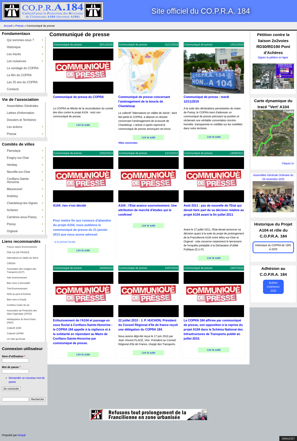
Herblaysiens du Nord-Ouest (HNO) (21, 321)
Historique (25, 47)
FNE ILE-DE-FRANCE (18, 252)
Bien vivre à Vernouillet (18, 283)
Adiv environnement (17, 277)
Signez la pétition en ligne (273, 57)
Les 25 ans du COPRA (22, 82)
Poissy (25, 224)
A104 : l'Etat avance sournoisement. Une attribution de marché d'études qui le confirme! (147, 210)
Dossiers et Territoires (21, 119)
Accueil (8, 25)
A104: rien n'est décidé (69, 205)
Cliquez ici (288, 163)
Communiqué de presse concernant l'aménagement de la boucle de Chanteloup (144, 101)
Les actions (25, 126)
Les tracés (25, 54)
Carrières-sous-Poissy (25, 217)
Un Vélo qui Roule (16, 339)
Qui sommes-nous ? (25, 40)
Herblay (25, 164)
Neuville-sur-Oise (25, 171)
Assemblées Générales (22, 105)
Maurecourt (25, 189)
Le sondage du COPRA (23, 68)
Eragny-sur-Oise (25, 157)
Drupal (21, 435)
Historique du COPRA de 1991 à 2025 (273, 247)
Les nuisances (25, 61)
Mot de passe (11, 367)
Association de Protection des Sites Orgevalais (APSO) (22, 312)
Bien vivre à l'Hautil (16, 299)
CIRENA (11, 263)
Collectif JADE (14, 328)
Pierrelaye (25, 150)
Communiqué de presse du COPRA (78, 97)
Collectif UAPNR (15, 333)
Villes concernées (127, 143)
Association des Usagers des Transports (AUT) (21, 270)
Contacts (13, 89)
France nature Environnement (22, 247)
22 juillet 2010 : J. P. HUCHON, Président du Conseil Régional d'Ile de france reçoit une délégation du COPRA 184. (148, 325)
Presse (19, 25)
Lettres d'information (20, 112)
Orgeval (25, 231)
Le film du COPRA (19, 75)
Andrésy (25, 196)
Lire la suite (83, 124)
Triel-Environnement (17, 288)
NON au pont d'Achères (19, 294)
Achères (25, 210)
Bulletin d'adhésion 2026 (273, 286)
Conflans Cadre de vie (18, 305)
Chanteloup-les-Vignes (25, 203)
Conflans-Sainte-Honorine (25, 180)
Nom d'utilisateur (13, 356)
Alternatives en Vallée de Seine (22, 258)
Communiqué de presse (68, 44)
